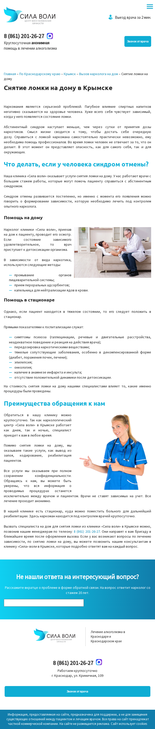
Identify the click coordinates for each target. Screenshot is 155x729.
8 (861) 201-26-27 (24, 36)
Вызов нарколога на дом (98, 74)
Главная (10, 74)
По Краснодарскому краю (39, 74)
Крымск (70, 74)
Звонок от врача (138, 41)
